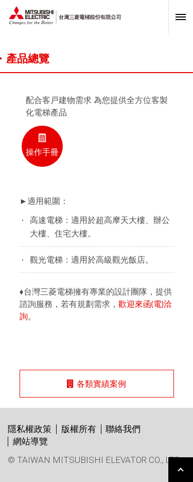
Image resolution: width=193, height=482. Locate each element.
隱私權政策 (29, 429)
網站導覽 (30, 441)
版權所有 (78, 429)
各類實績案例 (96, 383)
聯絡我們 (123, 429)
